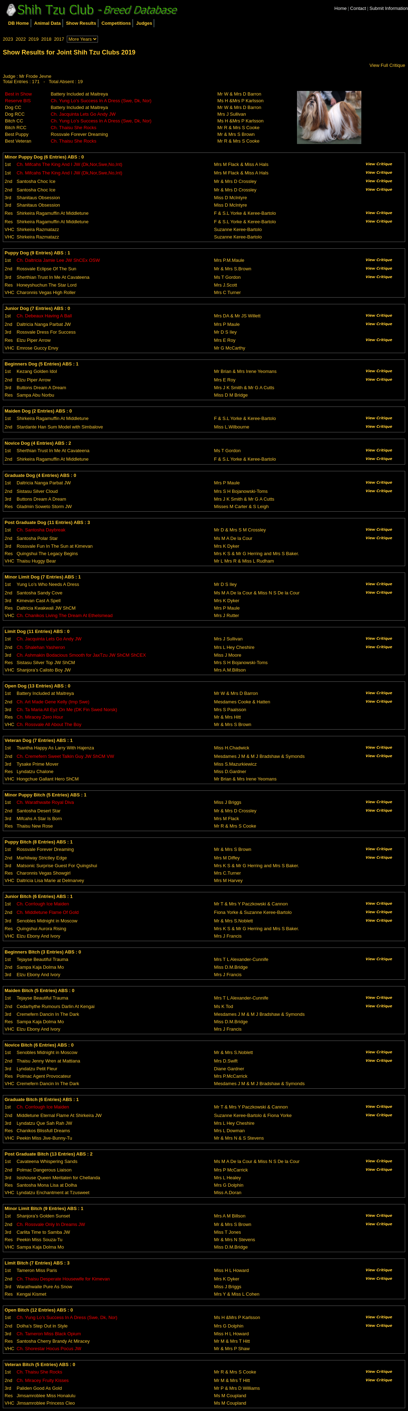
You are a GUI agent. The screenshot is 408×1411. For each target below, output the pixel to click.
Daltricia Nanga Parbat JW (44, 324)
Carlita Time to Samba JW (43, 1232)
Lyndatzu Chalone (35, 771)
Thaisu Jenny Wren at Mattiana (48, 1061)
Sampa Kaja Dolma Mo (40, 967)
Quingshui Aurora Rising (41, 928)
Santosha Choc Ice (36, 181)
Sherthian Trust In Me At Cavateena (53, 277)
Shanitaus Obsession (38, 197)
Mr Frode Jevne (35, 76)
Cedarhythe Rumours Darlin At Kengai (55, 1006)
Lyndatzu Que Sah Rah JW (44, 1123)
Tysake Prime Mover (37, 764)
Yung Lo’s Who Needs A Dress (48, 584)
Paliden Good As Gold (39, 1388)
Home (340, 8)
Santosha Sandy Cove (39, 592)
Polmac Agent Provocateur (44, 1076)
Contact (358, 8)
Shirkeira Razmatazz (38, 229)
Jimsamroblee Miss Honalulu (46, 1395)
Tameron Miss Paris (37, 1270)
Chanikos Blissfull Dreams (43, 1130)
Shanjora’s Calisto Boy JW (44, 670)
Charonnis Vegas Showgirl (43, 873)
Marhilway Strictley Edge (42, 857)
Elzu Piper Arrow (34, 340)
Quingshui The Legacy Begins (47, 553)
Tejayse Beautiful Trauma (42, 959)
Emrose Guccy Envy (37, 348)
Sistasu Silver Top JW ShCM (46, 662)
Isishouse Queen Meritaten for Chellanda (58, 1177)
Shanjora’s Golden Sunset (43, 1216)
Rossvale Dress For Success (46, 332)
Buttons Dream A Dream (41, 387)
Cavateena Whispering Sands (47, 1161)
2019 (33, 39)
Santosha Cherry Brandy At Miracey (53, 1341)
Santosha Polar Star (37, 538)
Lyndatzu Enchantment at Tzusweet (53, 1192)
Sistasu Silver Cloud (37, 491)
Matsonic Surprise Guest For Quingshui (57, 865)
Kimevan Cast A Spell (38, 600)
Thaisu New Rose (35, 826)
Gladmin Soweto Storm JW (44, 506)
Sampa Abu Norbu (35, 395)
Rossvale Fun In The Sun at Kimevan (55, 546)
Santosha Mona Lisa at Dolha (47, 1185)
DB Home (18, 23)
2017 (59, 39)
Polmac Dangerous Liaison (44, 1170)
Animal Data (47, 23)
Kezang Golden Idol (37, 371)
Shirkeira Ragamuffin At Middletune (53, 213)
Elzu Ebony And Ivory (38, 936)
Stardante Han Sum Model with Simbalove (60, 427)
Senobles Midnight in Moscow (47, 920)
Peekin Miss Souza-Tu (40, 1239)
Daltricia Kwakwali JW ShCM (46, 608)
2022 (21, 39)
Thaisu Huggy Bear (36, 561)
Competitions (116, 23)
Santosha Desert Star (38, 810)
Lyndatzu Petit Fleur (37, 1068)
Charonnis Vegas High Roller (46, 292)
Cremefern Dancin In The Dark (48, 1014)
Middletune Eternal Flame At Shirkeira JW (59, 1115)
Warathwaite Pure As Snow (44, 1286)
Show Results (81, 23)
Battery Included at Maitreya (79, 94)
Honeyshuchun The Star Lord (47, 285)
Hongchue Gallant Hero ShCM (48, 779)
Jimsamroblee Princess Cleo (46, 1403)
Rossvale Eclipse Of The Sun (46, 268)
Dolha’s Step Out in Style (42, 1326)
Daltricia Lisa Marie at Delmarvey (50, 880)
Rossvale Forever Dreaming (79, 134)
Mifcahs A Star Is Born (39, 818)
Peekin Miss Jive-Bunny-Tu (44, 1138)
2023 (8, 39)
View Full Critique (387, 65)
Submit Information (388, 8)
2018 (46, 39)
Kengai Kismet (31, 1294)
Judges (144, 23)
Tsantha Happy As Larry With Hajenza (55, 747)
